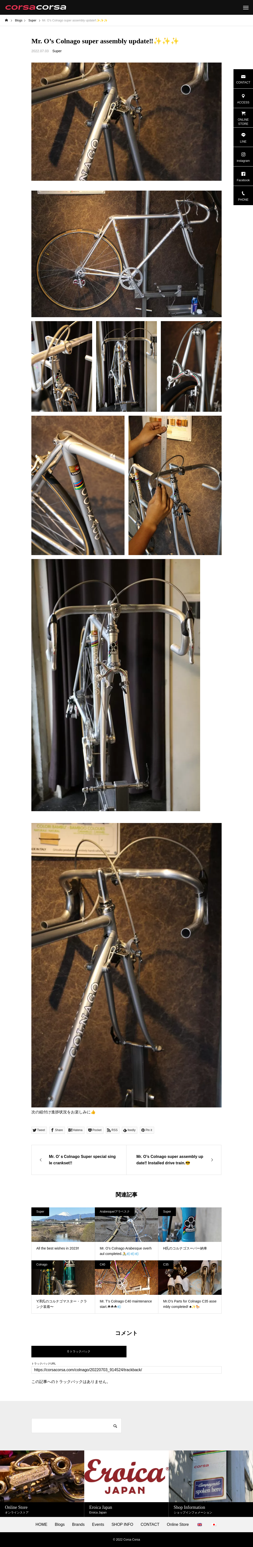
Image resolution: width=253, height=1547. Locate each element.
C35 (166, 1264)
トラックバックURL (43, 1363)
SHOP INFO (122, 1525)
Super (57, 51)
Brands (78, 1525)
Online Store (178, 1525)
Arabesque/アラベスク (115, 1211)
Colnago (41, 1264)
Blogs (60, 1525)
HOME (41, 1525)
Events (98, 1525)
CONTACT (150, 1525)
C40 (102, 1264)
